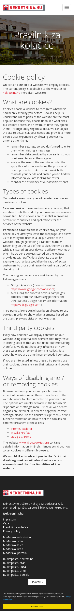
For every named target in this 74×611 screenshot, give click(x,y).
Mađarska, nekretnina (17, 537)
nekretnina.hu (11, 92)
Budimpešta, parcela (16, 574)
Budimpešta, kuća (14, 567)
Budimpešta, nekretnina (18, 559)
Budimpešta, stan (14, 563)
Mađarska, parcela (15, 553)
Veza (6, 523)
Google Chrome (21, 436)
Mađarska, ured (13, 549)
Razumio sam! (37, 606)
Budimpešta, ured (14, 571)
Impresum (9, 519)
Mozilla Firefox (20, 432)
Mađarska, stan (13, 541)
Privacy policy (11, 531)
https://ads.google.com (25, 304)
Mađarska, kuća (13, 545)
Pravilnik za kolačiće (15, 527)
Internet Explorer (21, 429)
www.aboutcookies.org (34, 442)
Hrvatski (37, 582)
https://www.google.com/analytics (32, 289)
